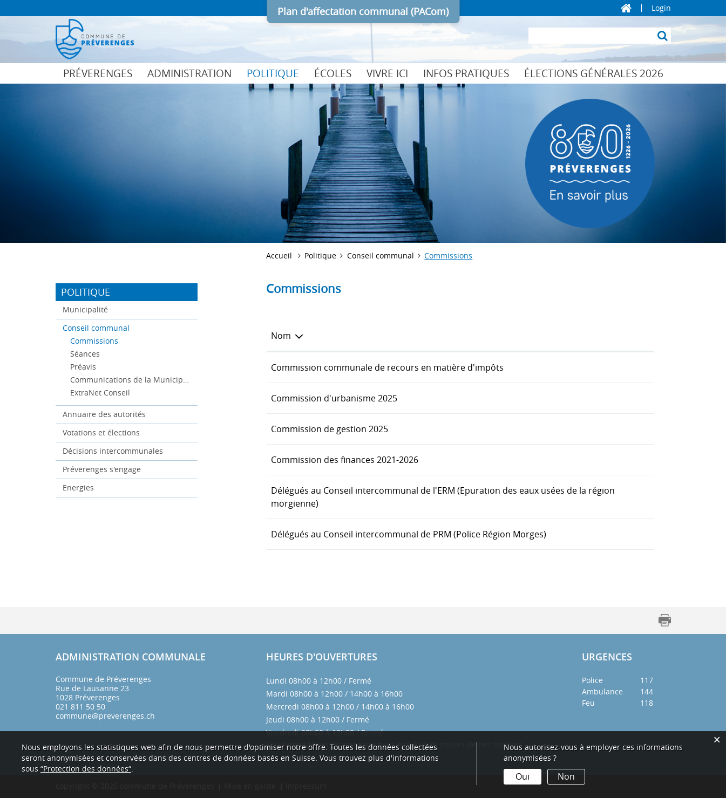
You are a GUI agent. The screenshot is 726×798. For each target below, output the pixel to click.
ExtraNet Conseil (100, 392)
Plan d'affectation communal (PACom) (363, 11)
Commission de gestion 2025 (329, 429)
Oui (522, 776)
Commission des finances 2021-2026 (344, 460)
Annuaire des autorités (104, 414)
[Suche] (663, 36)
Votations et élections (101, 432)
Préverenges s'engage (102, 469)
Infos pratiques (466, 73)
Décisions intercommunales (113, 451)
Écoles (332, 73)
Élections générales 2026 (593, 73)
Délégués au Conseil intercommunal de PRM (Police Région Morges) (408, 534)
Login (661, 8)
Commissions (117, 340)
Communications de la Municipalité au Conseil (130, 379)
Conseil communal (96, 328)
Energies (78, 487)
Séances (85, 354)
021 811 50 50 (80, 706)
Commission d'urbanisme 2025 (334, 398)
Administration (189, 73)
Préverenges (97, 73)
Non (566, 776)
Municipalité (85, 309)
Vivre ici (387, 73)
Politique (273, 73)
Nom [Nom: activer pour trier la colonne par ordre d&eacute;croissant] (281, 336)
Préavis (83, 367)
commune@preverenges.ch (105, 715)
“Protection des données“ (85, 768)
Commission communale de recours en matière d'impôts (387, 367)
